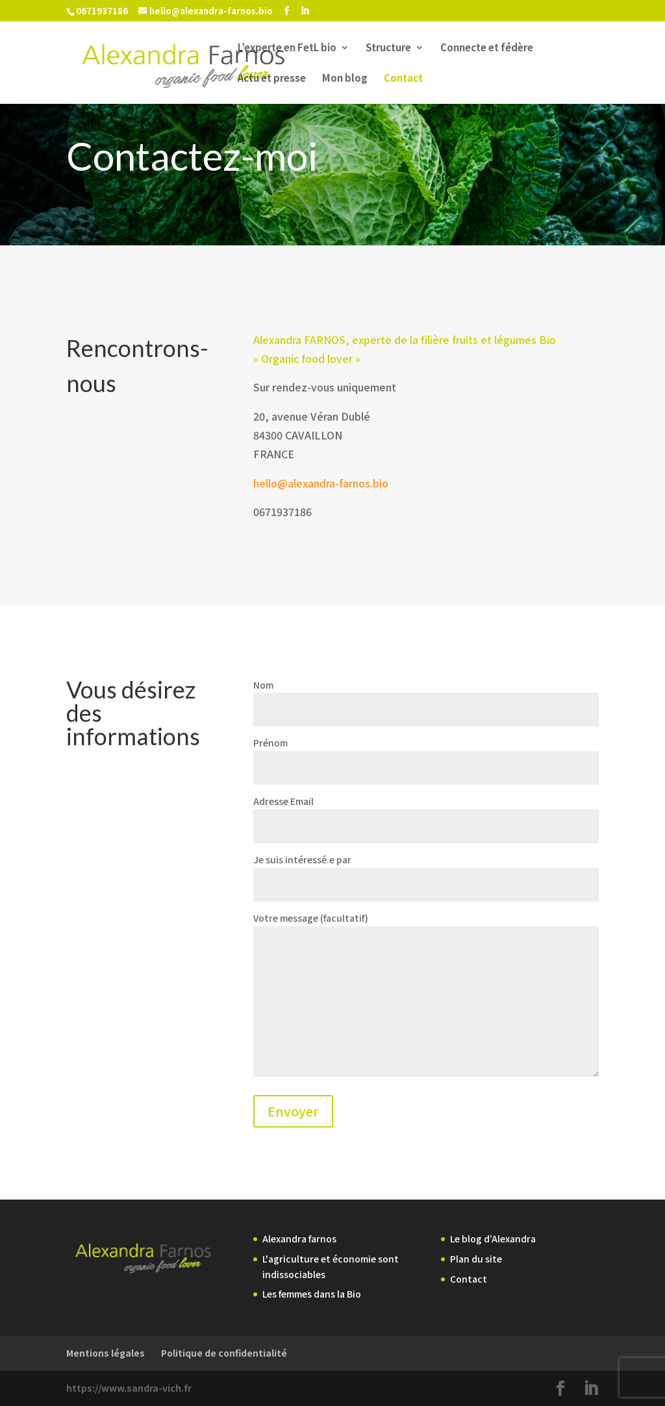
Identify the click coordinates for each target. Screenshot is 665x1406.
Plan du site (476, 1258)
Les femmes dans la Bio (311, 1293)
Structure (388, 48)
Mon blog (345, 78)
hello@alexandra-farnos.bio (320, 483)
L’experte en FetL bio (287, 48)
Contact (403, 78)
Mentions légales (105, 1352)
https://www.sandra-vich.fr (129, 1387)
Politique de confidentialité (224, 1352)
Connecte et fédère (486, 48)
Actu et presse (272, 78)
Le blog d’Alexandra (493, 1238)
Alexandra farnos (299, 1238)
